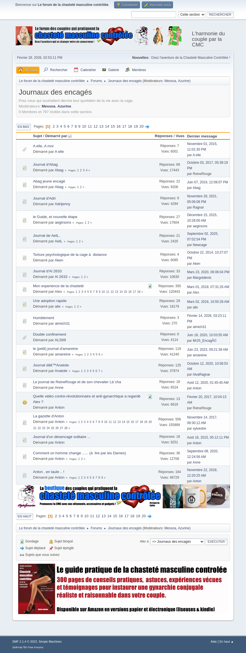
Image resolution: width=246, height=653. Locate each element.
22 (39, 428)
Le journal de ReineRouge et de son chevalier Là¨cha (77, 382)
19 (136, 126)
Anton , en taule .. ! (48, 472)
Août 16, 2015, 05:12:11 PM (208, 437)
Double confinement (49, 334)
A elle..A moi (43, 146)
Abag (59, 170)
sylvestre (199, 428)
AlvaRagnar (201, 374)
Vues (180, 136)
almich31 (62, 323)
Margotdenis (202, 278)
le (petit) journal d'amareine (55, 349)
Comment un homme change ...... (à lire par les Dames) (79, 453)
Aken (59, 260)
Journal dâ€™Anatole (51, 365)
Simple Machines (50, 641)
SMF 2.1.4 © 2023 (24, 641)
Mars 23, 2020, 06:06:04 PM (208, 272)
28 (65, 428)
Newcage (200, 245)
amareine (63, 354)
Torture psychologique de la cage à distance (70, 254)
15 (113, 126)
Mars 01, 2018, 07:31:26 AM (208, 287)
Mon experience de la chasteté (58, 286)
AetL (58, 241)
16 (119, 126)
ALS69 (60, 340)
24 (48, 428)
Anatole (61, 371)
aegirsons (63, 222)
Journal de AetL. (46, 235)
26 (56, 428)
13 (101, 126)
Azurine (184, 81)
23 (43, 428)
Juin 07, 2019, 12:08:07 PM (207, 182)
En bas (23, 126)
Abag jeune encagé (49, 181)
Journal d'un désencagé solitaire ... (62, 437)
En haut (24, 516)
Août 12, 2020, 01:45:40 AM (208, 383)
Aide (214, 641)
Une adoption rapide (50, 301)
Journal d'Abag (45, 164)
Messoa (170, 81)
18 (130, 126)
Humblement (43, 318)
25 (52, 428)
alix (58, 306)
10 (84, 126)
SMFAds (17, 647)
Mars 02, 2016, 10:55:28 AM (208, 302)
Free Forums (35, 647)
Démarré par (58, 136)
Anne (59, 387)
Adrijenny (62, 204)
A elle (59, 151)
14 (107, 126)
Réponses (164, 136)
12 (96, 126)
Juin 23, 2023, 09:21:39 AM (207, 350)
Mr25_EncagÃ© (205, 341)
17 (124, 126)
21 (34, 428)
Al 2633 (61, 277)
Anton (197, 388)
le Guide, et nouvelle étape (55, 217)
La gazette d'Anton (48, 416)
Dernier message (202, 136)
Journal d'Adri (44, 198)
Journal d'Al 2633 (47, 271)
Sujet (37, 136)
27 (61, 428)
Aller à (144, 541)
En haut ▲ (226, 641)
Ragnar (198, 207)
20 (141, 126)
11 (90, 126)
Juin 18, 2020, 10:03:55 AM (207, 335)
